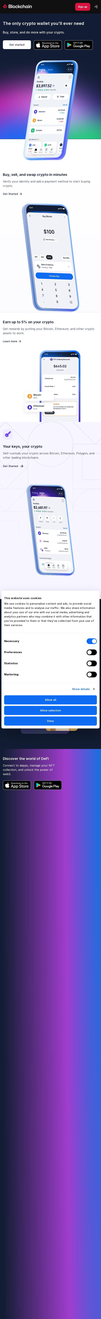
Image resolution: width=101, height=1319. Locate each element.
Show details (81, 689)
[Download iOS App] (48, 45)
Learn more (12, 341)
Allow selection (50, 710)
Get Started (12, 194)
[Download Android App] (79, 45)
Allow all (50, 699)
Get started (16, 44)
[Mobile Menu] (96, 7)
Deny (50, 721)
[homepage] (22, 6)
